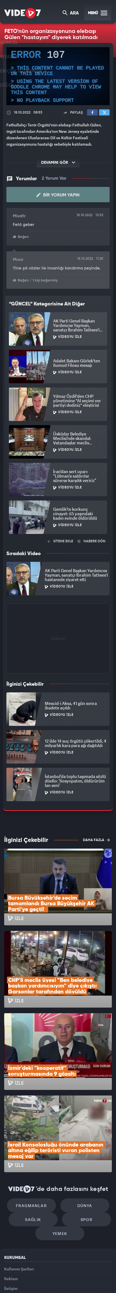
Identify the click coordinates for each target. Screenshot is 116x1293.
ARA (71, 13)
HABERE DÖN (91, 541)
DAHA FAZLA (96, 839)
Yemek (60, 1163)
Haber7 (96, 1273)
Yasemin (60, 1284)
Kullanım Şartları (19, 1198)
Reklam (11, 1210)
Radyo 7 (31, 1273)
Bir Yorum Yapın (58, 195)
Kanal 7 (11, 1273)
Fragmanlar (34, 1129)
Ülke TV (68, 1273)
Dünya (81, 1129)
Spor (84, 1146)
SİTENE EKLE (60, 541)
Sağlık (36, 1146)
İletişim (11, 1223)
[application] (58, 76)
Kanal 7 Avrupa (50, 1273)
